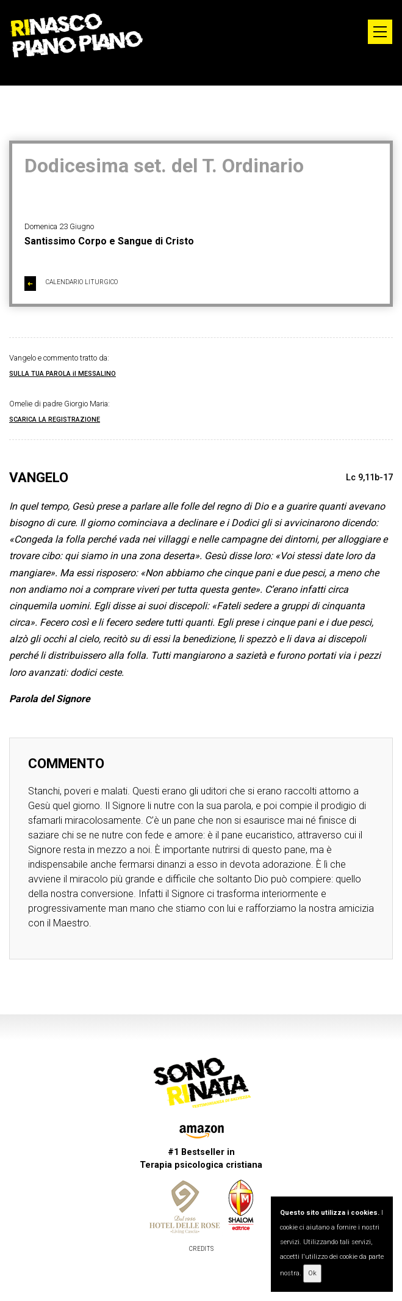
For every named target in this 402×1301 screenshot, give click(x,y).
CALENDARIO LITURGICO (71, 283)
